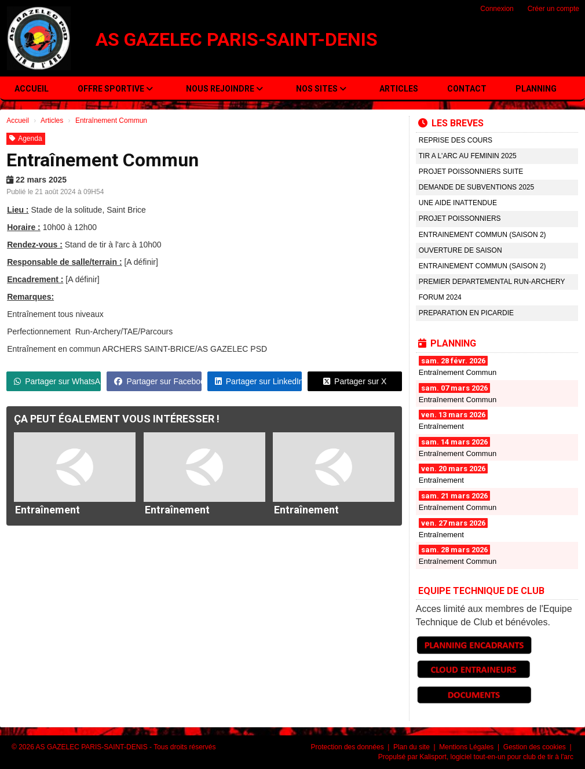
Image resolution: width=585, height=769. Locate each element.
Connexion (496, 9)
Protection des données (348, 747)
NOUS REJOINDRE (224, 88)
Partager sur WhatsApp (57, 381)
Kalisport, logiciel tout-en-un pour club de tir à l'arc (496, 757)
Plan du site (412, 747)
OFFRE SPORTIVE (115, 88)
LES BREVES (451, 123)
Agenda (25, 138)
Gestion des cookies (535, 747)
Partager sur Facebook (157, 381)
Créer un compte (553, 9)
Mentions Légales (467, 747)
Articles (398, 88)
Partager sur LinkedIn (258, 381)
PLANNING (536, 88)
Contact (467, 88)
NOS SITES (321, 88)
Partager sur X (354, 381)
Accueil (31, 88)
